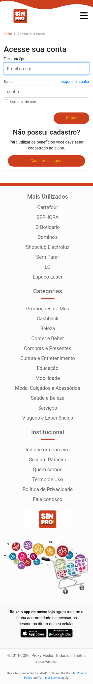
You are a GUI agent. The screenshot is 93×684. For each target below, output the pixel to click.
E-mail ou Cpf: (14, 59)
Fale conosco (47, 499)
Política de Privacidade (48, 489)
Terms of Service (49, 678)
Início (8, 34)
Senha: (9, 82)
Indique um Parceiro (48, 450)
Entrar (71, 118)
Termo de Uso (47, 479)
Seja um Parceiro (47, 460)
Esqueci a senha (75, 81)
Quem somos (47, 469)
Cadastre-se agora (47, 160)
